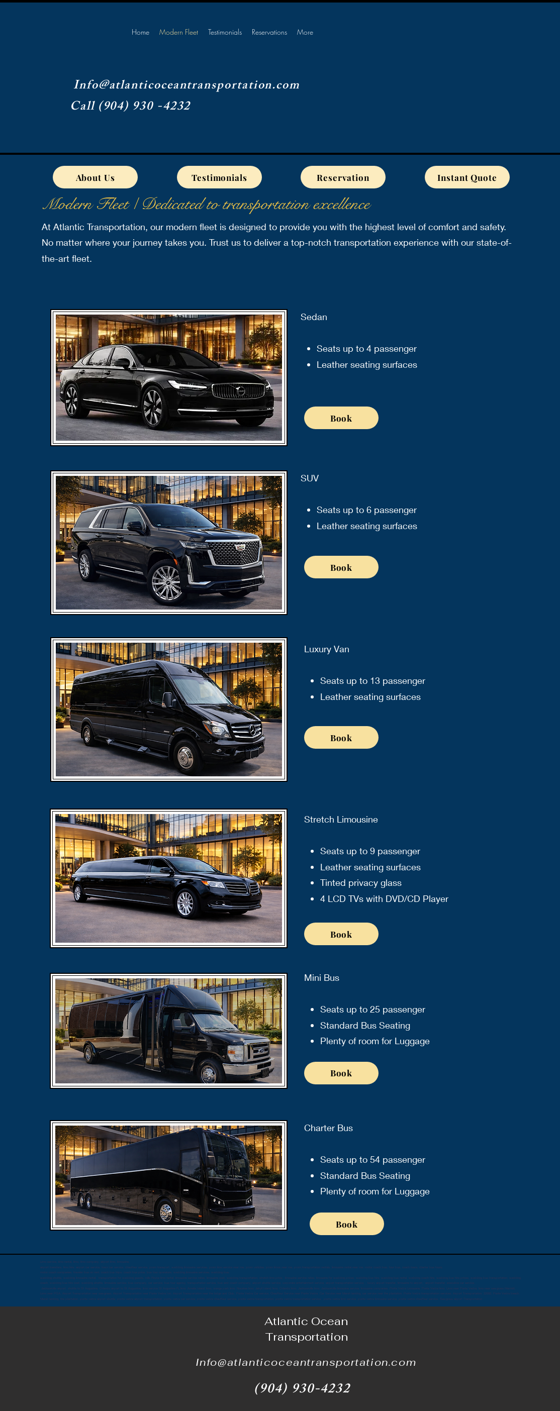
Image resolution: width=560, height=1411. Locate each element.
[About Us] (95, 177)
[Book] (341, 418)
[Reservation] (343, 177)
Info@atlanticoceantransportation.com (186, 86)
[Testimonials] (219, 177)
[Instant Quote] (467, 177)
